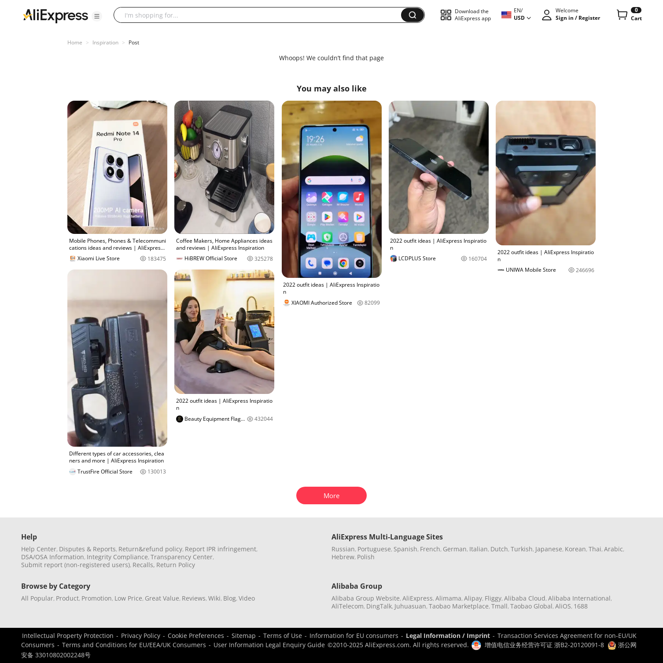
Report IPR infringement (220, 549)
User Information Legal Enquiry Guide (269, 645)
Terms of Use (282, 635)
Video (247, 598)
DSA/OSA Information (52, 557)
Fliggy (493, 598)
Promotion (96, 598)
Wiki (214, 598)
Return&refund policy (150, 549)
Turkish (522, 549)
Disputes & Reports (87, 549)
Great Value (162, 598)
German (455, 549)
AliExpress (417, 598)
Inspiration (105, 42)
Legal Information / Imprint (448, 635)
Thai (595, 549)
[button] (97, 16)
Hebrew (343, 557)
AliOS (563, 606)
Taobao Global (531, 606)
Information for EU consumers (353, 635)
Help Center (38, 549)
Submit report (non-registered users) (75, 565)
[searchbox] (260, 14)
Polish (366, 557)
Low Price (128, 598)
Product (67, 598)
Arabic (613, 549)
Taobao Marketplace (459, 606)
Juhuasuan (410, 606)
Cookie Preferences (196, 635)
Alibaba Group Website (366, 598)
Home (74, 42)
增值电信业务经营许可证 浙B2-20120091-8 (544, 645)
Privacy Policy (140, 635)
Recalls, (144, 565)
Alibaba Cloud (524, 598)
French (430, 549)
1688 (581, 606)
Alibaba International (579, 598)
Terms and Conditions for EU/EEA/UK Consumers (134, 645)
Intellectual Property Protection (68, 635)
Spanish (405, 549)
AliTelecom (348, 606)
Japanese (548, 549)
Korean (575, 549)
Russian (343, 549)
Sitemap (244, 635)
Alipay (473, 598)
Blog (229, 598)
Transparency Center (182, 557)
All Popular (37, 598)
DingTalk (379, 606)
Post (134, 42)
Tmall (499, 606)
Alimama (448, 598)
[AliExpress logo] (55, 15)
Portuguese (374, 549)
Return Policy (175, 565)
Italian (478, 549)
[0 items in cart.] (628, 15)
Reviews (194, 598)
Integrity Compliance (117, 557)
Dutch (499, 549)
